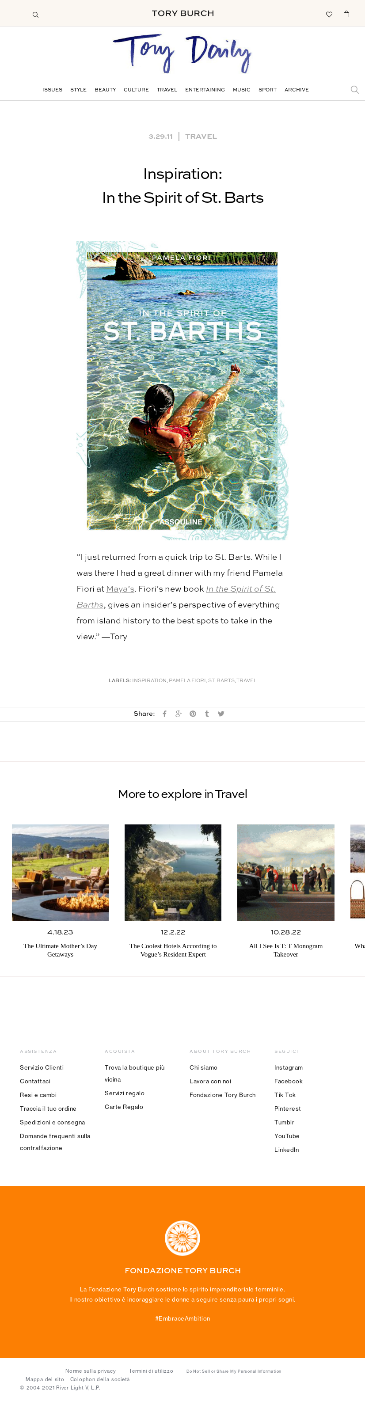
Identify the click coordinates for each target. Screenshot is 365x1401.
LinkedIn (286, 1149)
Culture (136, 90)
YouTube (287, 1135)
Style (78, 90)
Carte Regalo (124, 1106)
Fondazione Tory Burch (223, 1094)
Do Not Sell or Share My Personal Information (233, 1371)
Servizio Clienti (42, 1067)
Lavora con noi (210, 1081)
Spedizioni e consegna (52, 1122)
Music (242, 90)
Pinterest (287, 1108)
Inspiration (149, 681)
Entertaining (205, 90)
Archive (297, 90)
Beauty (105, 90)
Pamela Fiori (187, 681)
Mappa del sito (45, 1379)
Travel (167, 90)
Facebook (288, 1081)
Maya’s (120, 589)
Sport (268, 90)
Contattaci (35, 1081)
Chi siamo (204, 1067)
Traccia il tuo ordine (48, 1108)
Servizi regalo (124, 1093)
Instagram (288, 1067)
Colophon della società (100, 1379)
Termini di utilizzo (151, 1371)
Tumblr (284, 1122)
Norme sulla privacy (90, 1371)
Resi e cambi (38, 1094)
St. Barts (221, 681)
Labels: (120, 681)
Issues (52, 90)
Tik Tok (285, 1094)
